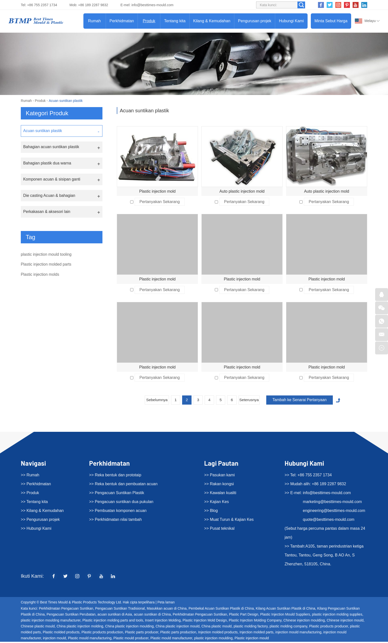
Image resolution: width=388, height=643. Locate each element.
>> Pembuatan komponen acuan (117, 512)
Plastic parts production (178, 633)
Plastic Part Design (243, 616)
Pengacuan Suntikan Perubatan (71, 616)
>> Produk (30, 494)
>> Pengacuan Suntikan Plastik (116, 494)
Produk (149, 21)
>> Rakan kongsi (219, 485)
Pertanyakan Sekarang (160, 202)
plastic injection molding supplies (337, 616)
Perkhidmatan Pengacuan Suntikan (66, 610)
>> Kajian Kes (216, 503)
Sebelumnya (154, 401)
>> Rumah (30, 476)
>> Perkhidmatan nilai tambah (115, 521)
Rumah (94, 21)
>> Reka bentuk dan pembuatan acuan (123, 485)
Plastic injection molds (40, 276)
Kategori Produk (47, 113)
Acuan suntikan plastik (66, 101)
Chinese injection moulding (304, 621)
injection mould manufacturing (298, 633)
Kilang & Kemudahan (211, 21)
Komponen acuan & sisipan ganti (52, 180)
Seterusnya (250, 401)
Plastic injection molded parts (46, 265)
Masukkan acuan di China (167, 610)
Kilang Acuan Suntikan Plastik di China (285, 610)
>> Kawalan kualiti (220, 494)
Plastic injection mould (252, 639)
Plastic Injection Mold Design (205, 621)
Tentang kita (174, 21)
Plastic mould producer (130, 639)
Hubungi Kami (291, 21)
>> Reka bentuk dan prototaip (115, 476)
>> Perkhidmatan (36, 485)
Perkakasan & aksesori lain (47, 212)
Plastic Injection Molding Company (255, 621)
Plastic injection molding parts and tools (112, 621)
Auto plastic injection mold (242, 191)
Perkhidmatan (122, 21)
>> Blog (211, 512)
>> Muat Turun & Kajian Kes (229, 521)
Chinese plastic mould (38, 627)
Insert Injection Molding (163, 621)
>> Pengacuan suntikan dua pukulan (121, 503)
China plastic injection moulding (129, 627)
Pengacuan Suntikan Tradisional (120, 610)
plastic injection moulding (213, 639)
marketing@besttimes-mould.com (332, 503)
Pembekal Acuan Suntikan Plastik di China (221, 610)
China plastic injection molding (80, 627)
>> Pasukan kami (219, 476)
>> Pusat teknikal (219, 530)
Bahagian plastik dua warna (47, 163)
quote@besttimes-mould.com (328, 521)
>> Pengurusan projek (40, 521)
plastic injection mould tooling (46, 255)
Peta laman (166, 604)
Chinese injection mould (345, 621)
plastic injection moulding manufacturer (50, 621)
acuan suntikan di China (152, 616)
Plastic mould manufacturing (90, 639)
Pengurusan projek (254, 21)
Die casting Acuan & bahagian (49, 196)
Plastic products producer (328, 627)
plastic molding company (288, 627)
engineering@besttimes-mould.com (334, 512)
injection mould (54, 639)
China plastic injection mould (177, 627)
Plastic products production (102, 633)
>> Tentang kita (34, 503)
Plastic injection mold (157, 191)
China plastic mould (216, 627)
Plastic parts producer (141, 633)
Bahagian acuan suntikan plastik (51, 147)
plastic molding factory (250, 627)
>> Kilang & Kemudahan (42, 512)
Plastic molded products (61, 633)
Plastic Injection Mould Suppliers (285, 616)
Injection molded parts (256, 633)
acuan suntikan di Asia (114, 616)
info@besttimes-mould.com (152, 5)
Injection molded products (218, 633)
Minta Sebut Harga (331, 21)
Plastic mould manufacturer (171, 639)
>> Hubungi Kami (36, 530)
